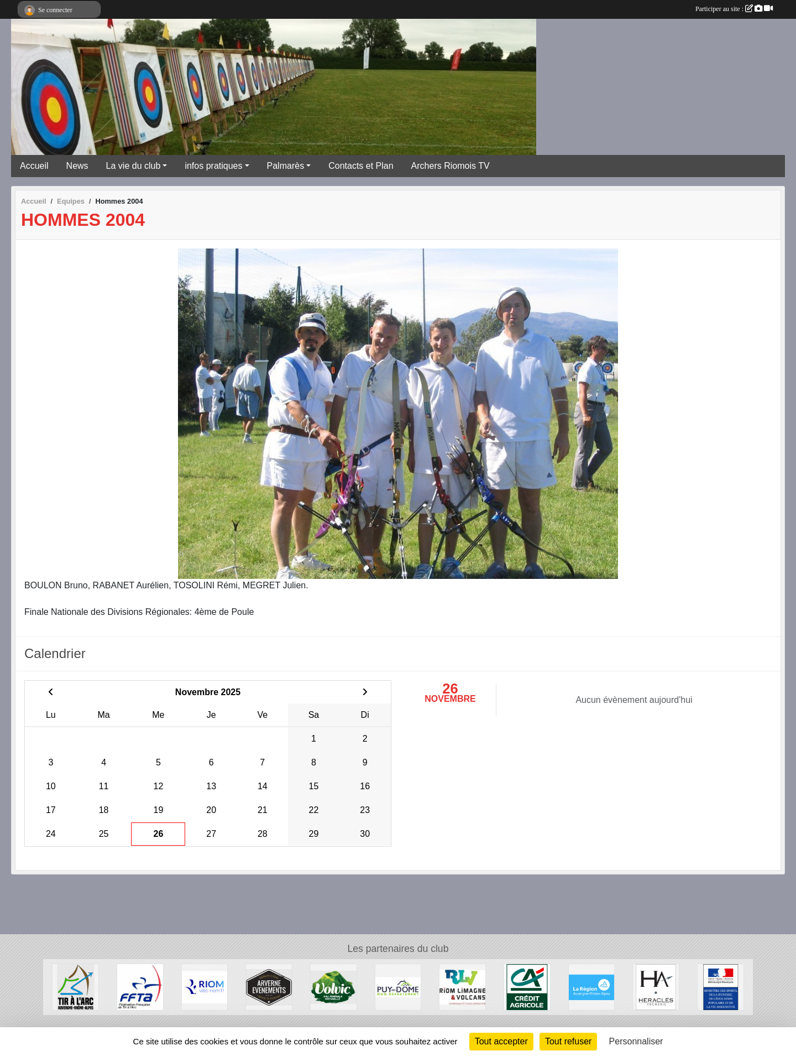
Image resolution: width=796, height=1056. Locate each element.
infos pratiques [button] (213, 165)
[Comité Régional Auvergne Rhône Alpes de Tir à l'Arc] (75, 986)
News (77, 165)
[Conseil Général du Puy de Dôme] (398, 986)
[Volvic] (333, 986)
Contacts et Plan (360, 165)
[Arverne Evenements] (268, 986)
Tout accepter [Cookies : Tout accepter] (501, 1041)
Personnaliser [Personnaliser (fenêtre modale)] (636, 1041)
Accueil (34, 165)
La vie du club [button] (133, 165)
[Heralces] (655, 986)
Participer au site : (734, 9)
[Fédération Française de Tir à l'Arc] (140, 986)
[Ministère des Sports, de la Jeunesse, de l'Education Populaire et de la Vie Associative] (720, 986)
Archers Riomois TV (450, 165)
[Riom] (204, 986)
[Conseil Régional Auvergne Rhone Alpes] (591, 986)
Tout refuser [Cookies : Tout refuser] (568, 1041)
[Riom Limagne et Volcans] (462, 986)
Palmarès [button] (286, 165)
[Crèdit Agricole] (527, 986)
